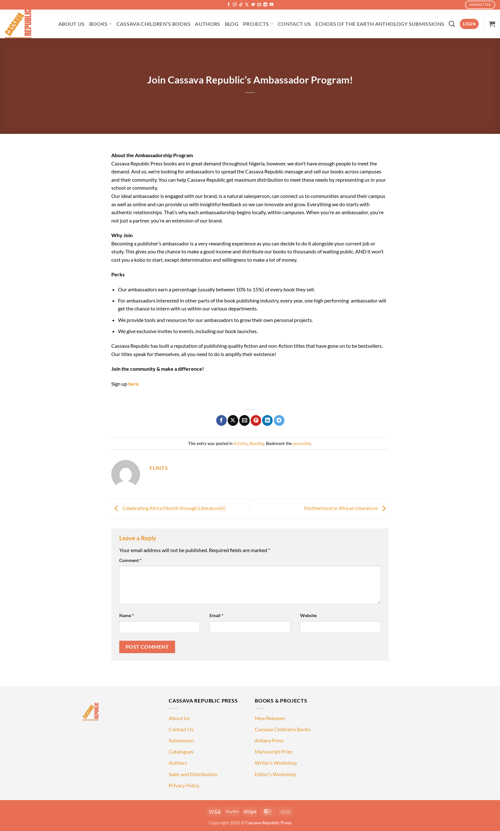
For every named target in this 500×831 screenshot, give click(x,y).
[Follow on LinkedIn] (265, 5)
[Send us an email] (259, 5)
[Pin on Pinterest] (256, 420)
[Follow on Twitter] (253, 5)
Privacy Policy (184, 785)
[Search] (452, 24)
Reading (256, 443)
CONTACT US (294, 24)
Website (308, 615)
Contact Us (181, 729)
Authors (178, 763)
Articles (240, 443)
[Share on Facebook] (221, 420)
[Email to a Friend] (244, 420)
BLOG (232, 24)
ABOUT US (71, 24)
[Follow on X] (247, 5)
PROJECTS (258, 24)
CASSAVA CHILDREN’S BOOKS (153, 24)
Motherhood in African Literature (346, 508)
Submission (181, 740)
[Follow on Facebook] (229, 5)
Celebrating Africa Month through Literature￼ (168, 508)
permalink (302, 443)
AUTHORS (207, 24)
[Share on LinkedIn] (267, 420)
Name (126, 615)
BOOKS (100, 24)
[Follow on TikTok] (241, 5)
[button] (469, 24)
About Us (179, 718)
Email (217, 615)
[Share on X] (233, 420)
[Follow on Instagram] (235, 5)
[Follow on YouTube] (271, 5)
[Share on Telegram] (279, 420)
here (133, 384)
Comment (130, 560)
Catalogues (181, 751)
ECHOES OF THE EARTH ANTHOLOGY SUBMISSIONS (379, 24)
